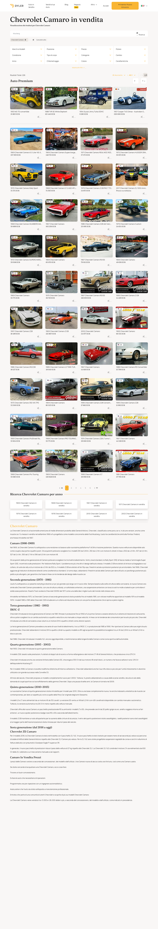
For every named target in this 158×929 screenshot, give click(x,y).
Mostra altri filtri (79, 68)
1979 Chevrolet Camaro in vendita (26, 514)
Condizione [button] (16, 55)
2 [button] (71, 488)
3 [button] (76, 488)
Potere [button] (118, 49)
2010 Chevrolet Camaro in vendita (96, 514)
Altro (93, 4)
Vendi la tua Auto (50, 5)
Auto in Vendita (31, 5)
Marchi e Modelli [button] (18, 49)
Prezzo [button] (84, 49)
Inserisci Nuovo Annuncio (125, 5)
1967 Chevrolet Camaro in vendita (97, 504)
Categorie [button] (85, 55)
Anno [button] (14, 61)
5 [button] (85, 488)
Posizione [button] (50, 49)
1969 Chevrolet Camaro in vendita (26, 504)
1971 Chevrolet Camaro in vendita (132, 504)
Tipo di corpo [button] (52, 55)
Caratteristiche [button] (122, 61)
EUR (130, 75)
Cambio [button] (119, 55)
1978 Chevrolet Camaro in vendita (61, 514)
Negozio (77, 5)
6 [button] (90, 488)
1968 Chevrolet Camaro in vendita (61, 504)
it (143, 6)
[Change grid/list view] (140, 75)
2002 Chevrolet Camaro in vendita (131, 514)
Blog (66, 4)
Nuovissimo (117, 75)
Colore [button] (84, 61)
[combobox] (79, 33)
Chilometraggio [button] (53, 61)
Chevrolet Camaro (19, 40)
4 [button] (80, 488)
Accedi (106, 6)
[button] (96, 487)
